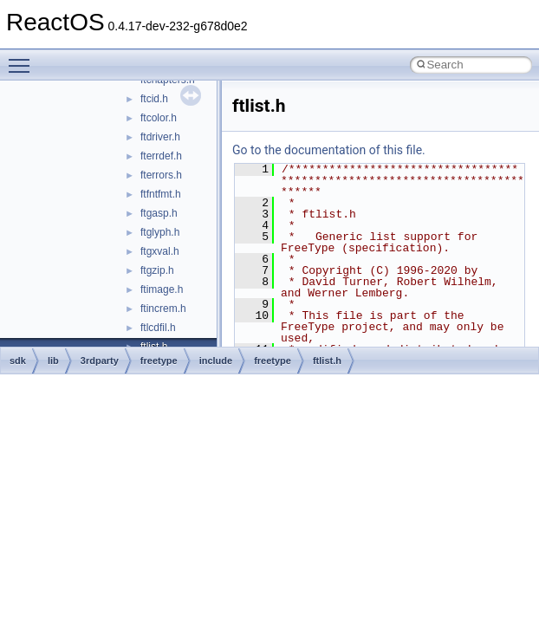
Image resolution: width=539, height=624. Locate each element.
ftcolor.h (158, 118)
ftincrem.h (163, 308)
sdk (18, 360)
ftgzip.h (157, 270)
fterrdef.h (161, 156)
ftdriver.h (160, 137)
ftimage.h (161, 289)
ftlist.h (327, 360)
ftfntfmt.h (160, 194)
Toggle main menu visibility (23, 58)
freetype (159, 360)
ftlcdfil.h (158, 328)
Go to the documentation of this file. (328, 150)
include (216, 360)
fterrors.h (161, 175)
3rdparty (100, 360)
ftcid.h (154, 99)
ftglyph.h (159, 232)
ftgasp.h (159, 213)
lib (53, 360)
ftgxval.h (159, 251)
